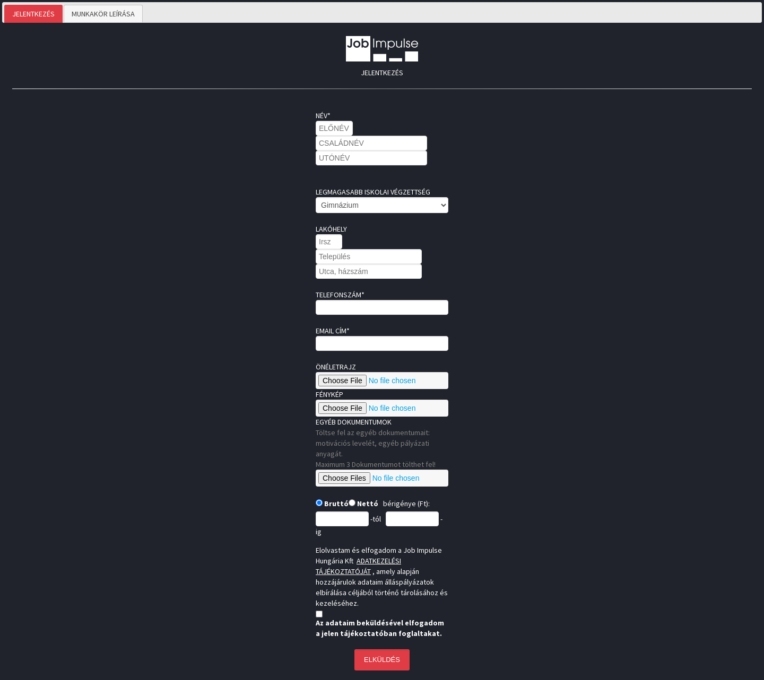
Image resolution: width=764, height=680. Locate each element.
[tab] (33, 14)
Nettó (366, 503)
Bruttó (336, 503)
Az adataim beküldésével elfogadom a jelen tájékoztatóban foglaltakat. (380, 628)
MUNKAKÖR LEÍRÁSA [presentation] (103, 14)
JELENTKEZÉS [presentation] (33, 14)
